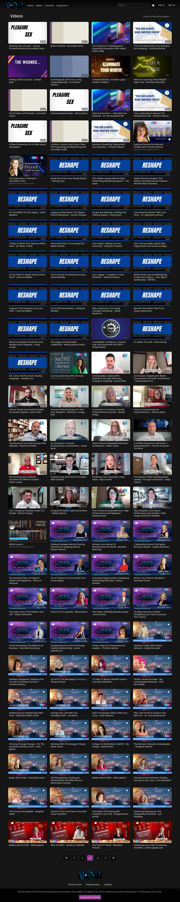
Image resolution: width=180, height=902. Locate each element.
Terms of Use (74, 884)
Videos (39, 5)
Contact (108, 884)
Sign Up (171, 5)
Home (30, 5)
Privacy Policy (92, 884)
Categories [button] (61, 5)
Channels (49, 5)
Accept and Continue (90, 897)
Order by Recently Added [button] (155, 16)
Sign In (161, 5)
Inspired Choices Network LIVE (146, 149)
